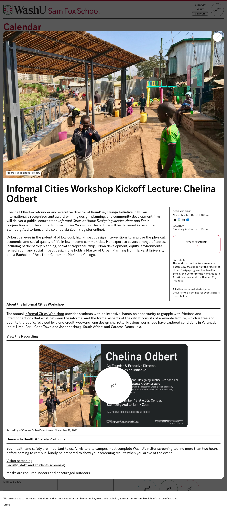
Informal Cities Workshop (44, 314)
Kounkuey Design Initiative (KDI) (116, 212)
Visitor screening (19, 461)
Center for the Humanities (201, 274)
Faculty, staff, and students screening (36, 465)
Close (6, 504)
